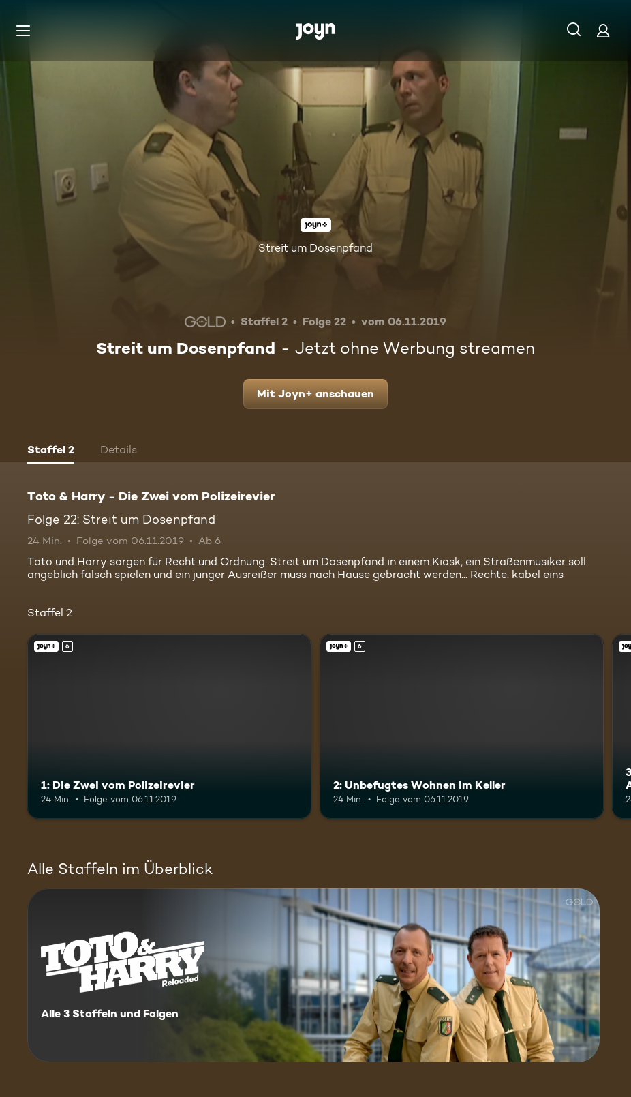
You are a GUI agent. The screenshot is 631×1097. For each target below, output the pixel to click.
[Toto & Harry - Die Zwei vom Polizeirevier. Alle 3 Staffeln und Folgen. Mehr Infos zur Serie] (313, 975)
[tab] (51, 451)
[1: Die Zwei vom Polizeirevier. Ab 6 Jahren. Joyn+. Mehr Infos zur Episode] (169, 726)
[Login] (603, 30)
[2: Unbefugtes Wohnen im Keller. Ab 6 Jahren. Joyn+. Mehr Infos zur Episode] (462, 726)
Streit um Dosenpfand (315, 247)
